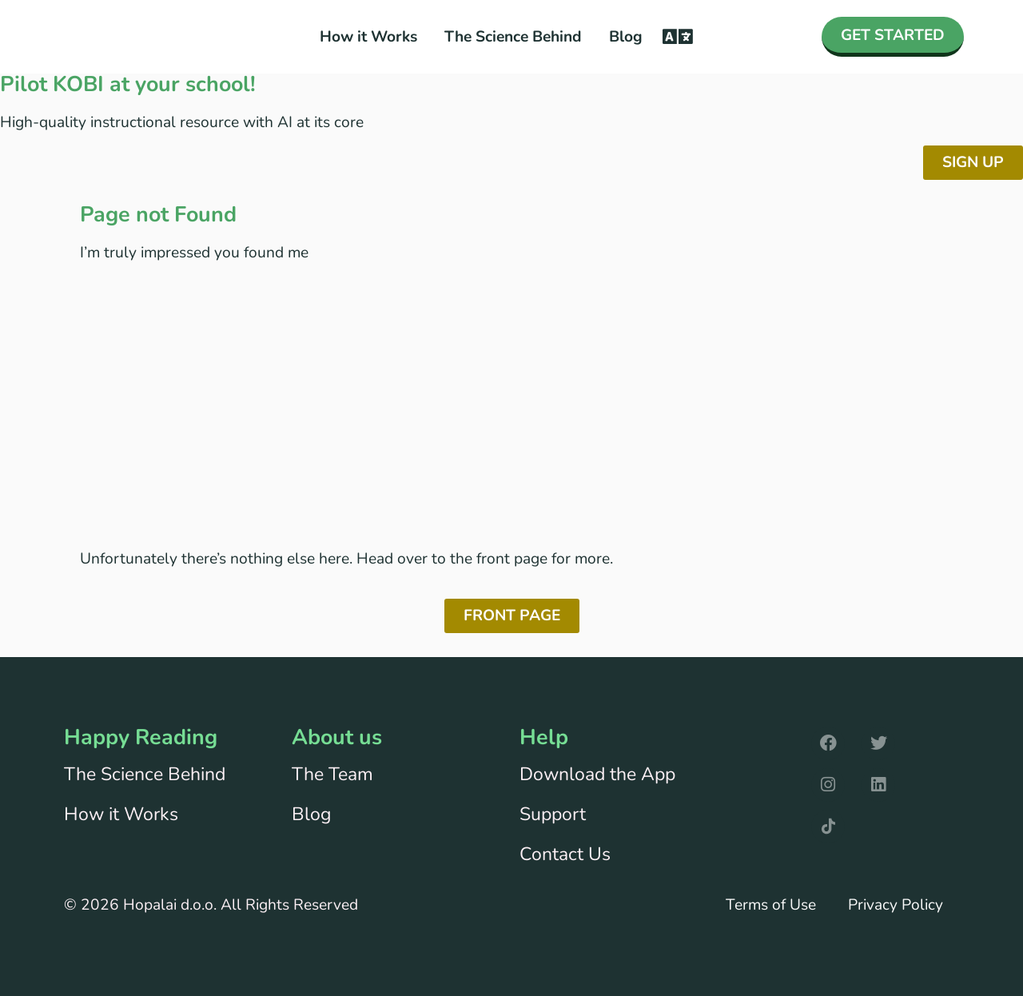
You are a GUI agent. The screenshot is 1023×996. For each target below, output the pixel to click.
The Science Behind (513, 36)
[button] (677, 37)
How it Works (368, 36)
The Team (332, 774)
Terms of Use (771, 904)
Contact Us (565, 854)
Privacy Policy (895, 904)
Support (552, 814)
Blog (626, 36)
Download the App (597, 774)
